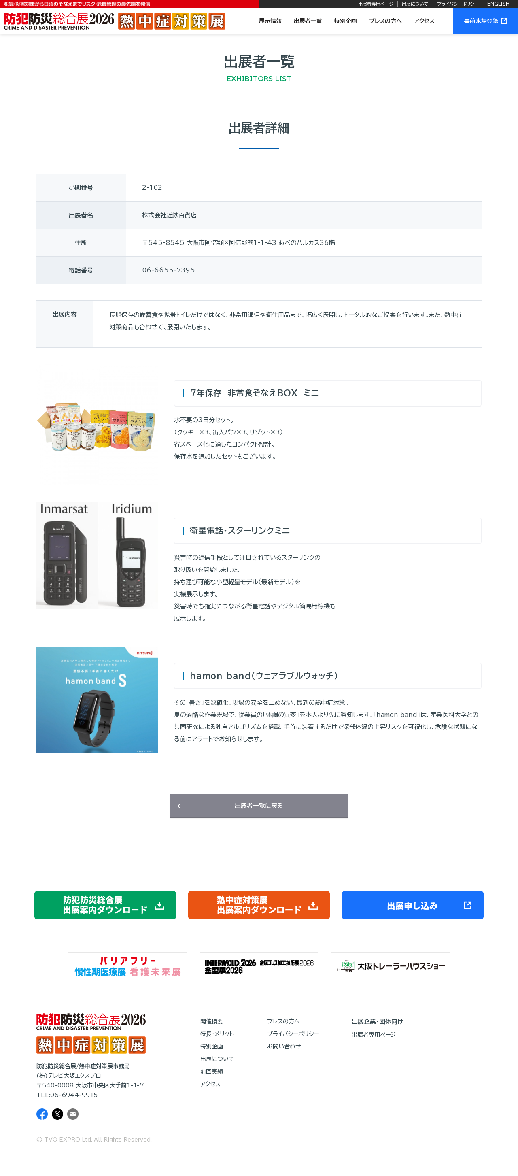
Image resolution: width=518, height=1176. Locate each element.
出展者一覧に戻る (259, 806)
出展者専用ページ (375, 4)
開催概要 (211, 1021)
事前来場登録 (485, 21)
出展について (415, 4)
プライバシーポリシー (458, 4)
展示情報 (270, 21)
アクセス (424, 21)
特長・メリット (217, 1034)
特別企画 (345, 21)
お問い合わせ (284, 1046)
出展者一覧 (308, 21)
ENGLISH (498, 4)
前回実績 (211, 1071)
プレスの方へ (385, 21)
